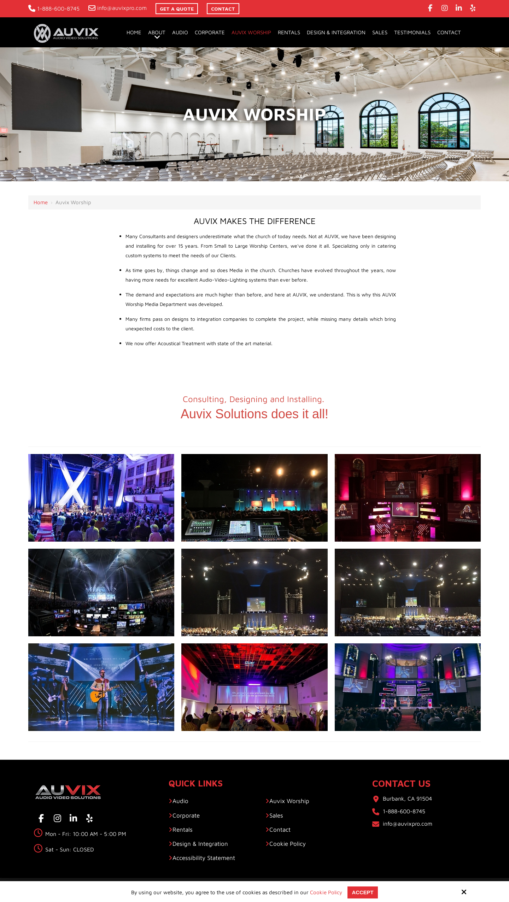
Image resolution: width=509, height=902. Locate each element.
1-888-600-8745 (54, 8)
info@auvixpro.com (117, 8)
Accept (363, 892)
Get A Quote (177, 9)
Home (41, 202)
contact (223, 9)
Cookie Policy (326, 892)
